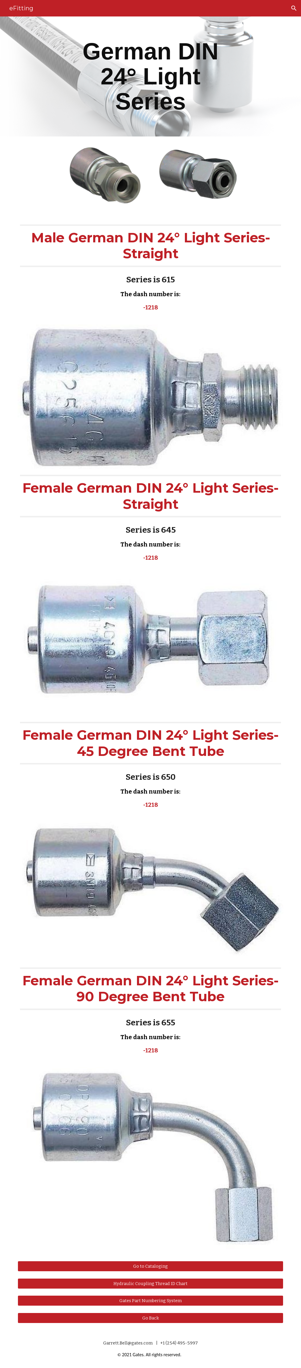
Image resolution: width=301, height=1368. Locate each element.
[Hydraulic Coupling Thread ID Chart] (150, 1283)
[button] (294, 8)
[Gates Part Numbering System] (150, 1301)
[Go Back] (150, 1318)
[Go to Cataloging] (150, 1266)
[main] (150, 76)
